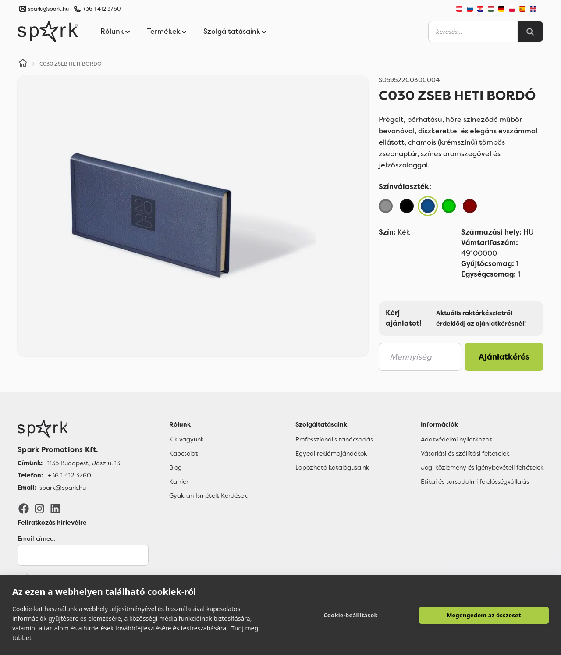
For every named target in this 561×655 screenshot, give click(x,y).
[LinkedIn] (55, 508)
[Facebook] (24, 508)
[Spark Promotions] (48, 31)
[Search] (530, 31)
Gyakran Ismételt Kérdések (208, 495)
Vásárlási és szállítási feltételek (465, 453)
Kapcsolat (183, 453)
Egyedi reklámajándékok (331, 453)
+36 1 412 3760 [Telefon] (69, 475)
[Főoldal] (69, 429)
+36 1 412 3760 (102, 8)
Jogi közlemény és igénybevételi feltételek (482, 467)
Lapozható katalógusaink (332, 467)
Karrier (178, 481)
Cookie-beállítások (350, 615)
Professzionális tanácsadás (334, 439)
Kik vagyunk (186, 439)
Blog (175, 467)
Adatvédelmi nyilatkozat (456, 439)
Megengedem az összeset (484, 615)
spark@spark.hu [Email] (62, 487)
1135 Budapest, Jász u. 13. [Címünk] (84, 463)
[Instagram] (39, 508)
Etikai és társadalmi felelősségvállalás (475, 481)
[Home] (23, 64)
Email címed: (37, 538)
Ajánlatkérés (504, 357)
